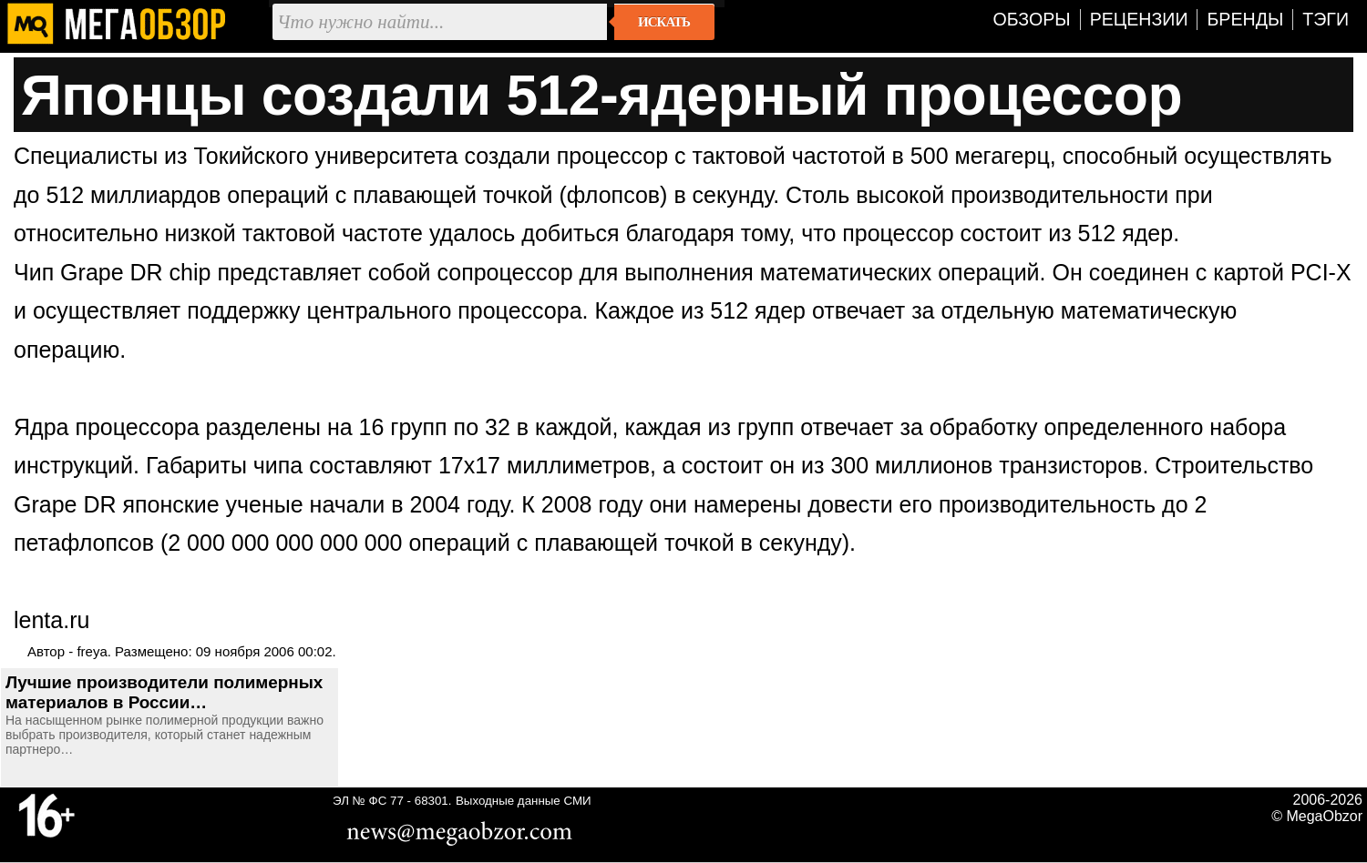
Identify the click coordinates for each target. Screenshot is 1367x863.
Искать (664, 22)
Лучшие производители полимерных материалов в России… (164, 692)
